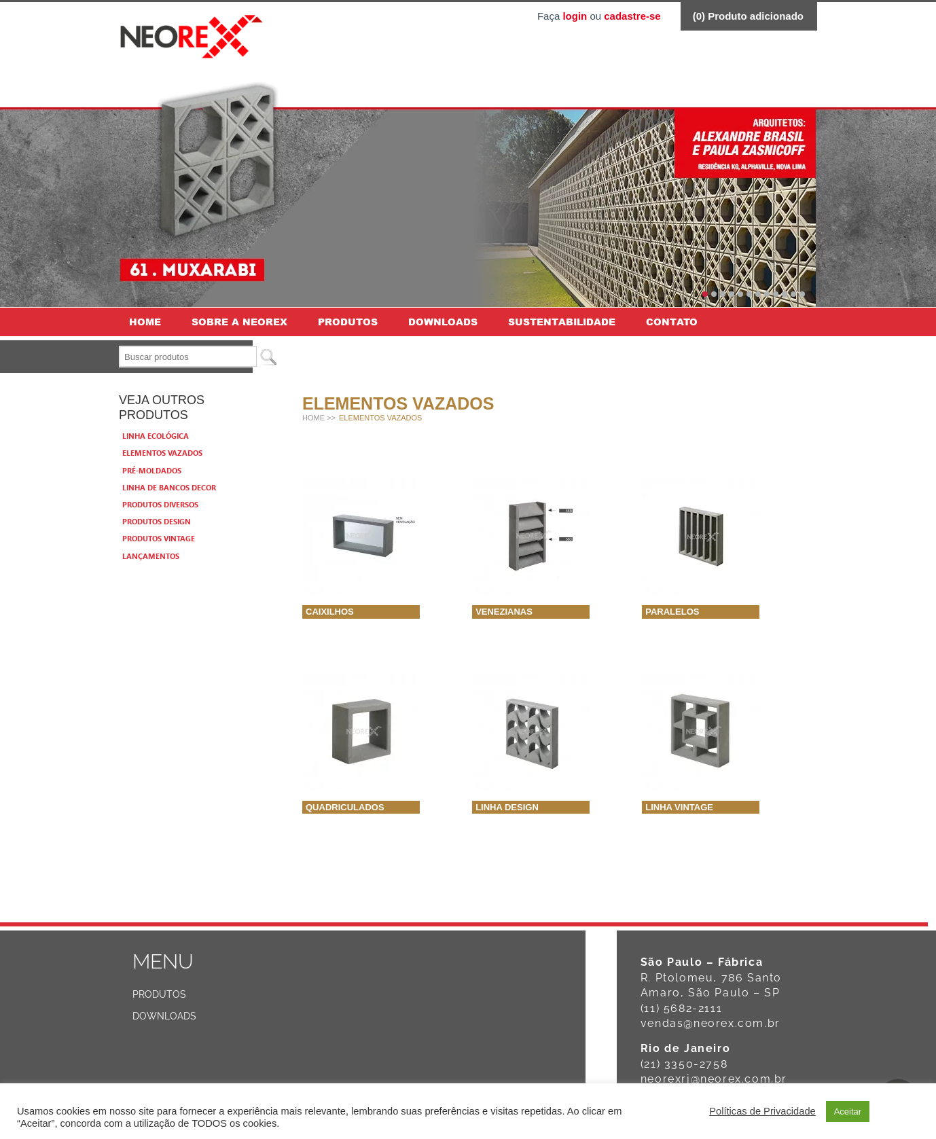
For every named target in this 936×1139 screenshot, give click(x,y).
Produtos (348, 321)
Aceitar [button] (847, 1111)
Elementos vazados (162, 452)
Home (145, 321)
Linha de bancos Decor (169, 487)
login (574, 16)
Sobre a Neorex (239, 321)
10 (784, 294)
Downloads (443, 321)
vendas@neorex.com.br (710, 1023)
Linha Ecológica (155, 435)
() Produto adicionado (748, 16)
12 (802, 294)
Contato (672, 321)
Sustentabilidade (561, 321)
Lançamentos (150, 556)
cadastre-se (632, 16)
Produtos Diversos (160, 504)
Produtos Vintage (158, 538)
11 (793, 294)
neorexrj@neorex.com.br (714, 1078)
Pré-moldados (151, 470)
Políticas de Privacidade (762, 1111)
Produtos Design (156, 521)
